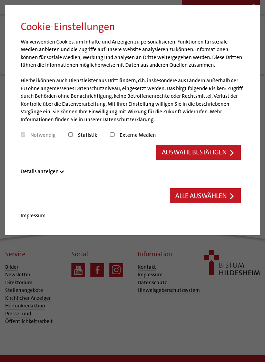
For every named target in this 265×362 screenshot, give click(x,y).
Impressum (33, 215)
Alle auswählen (205, 195)
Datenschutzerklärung (128, 119)
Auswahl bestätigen (198, 152)
